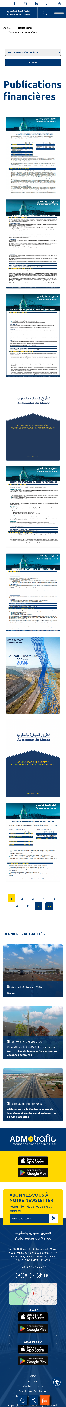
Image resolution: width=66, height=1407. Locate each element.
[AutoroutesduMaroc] (14, 3)
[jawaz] (44, 1400)
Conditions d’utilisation (33, 1391)
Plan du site (33, 1381)
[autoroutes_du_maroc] (25, 3)
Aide (33, 1375)
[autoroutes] (36, 3)
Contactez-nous (33, 1386)
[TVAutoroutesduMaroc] (59, 3)
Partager (33, 1400)
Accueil (7, 28)
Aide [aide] (22, 1400)
